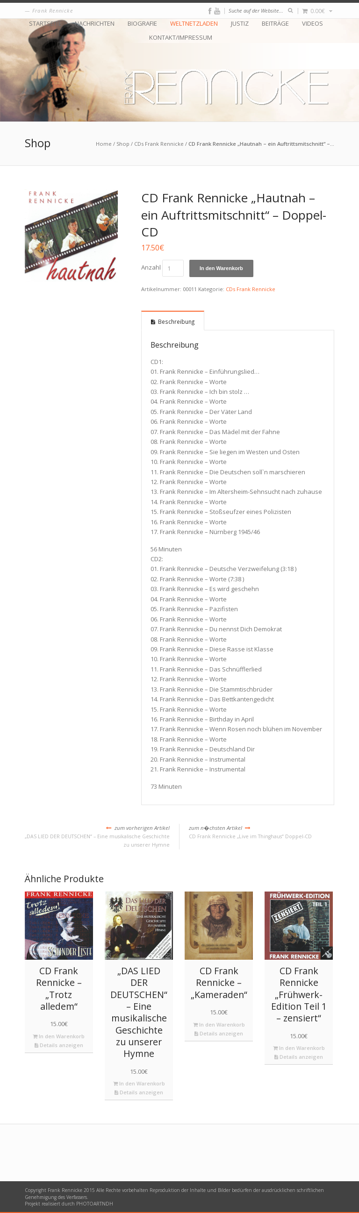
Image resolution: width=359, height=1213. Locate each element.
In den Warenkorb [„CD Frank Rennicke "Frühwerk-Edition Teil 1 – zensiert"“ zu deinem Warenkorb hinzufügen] (299, 1047)
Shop (122, 143)
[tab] (172, 320)
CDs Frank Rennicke (159, 143)
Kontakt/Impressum (180, 38)
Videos (312, 24)
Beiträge (275, 24)
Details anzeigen (59, 1045)
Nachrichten (95, 24)
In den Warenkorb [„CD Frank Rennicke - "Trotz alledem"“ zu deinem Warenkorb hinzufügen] (59, 1036)
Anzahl (151, 268)
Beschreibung (176, 321)
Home (104, 143)
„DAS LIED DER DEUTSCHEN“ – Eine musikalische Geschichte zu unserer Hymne (97, 836)
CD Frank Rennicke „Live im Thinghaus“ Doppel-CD (261, 832)
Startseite (45, 24)
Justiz (240, 24)
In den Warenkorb (221, 268)
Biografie (142, 24)
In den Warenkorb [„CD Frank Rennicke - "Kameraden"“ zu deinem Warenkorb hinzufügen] (219, 1024)
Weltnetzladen (194, 24)
